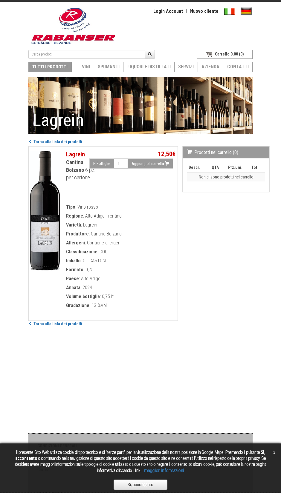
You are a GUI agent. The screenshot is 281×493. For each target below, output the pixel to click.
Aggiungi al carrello (150, 163)
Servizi (186, 67)
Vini (86, 67)
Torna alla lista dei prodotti (55, 141)
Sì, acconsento (140, 484)
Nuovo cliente (204, 11)
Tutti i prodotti (50, 67)
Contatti (238, 67)
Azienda (210, 67)
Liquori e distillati (149, 67)
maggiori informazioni (164, 470)
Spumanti (109, 67)
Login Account (168, 11)
